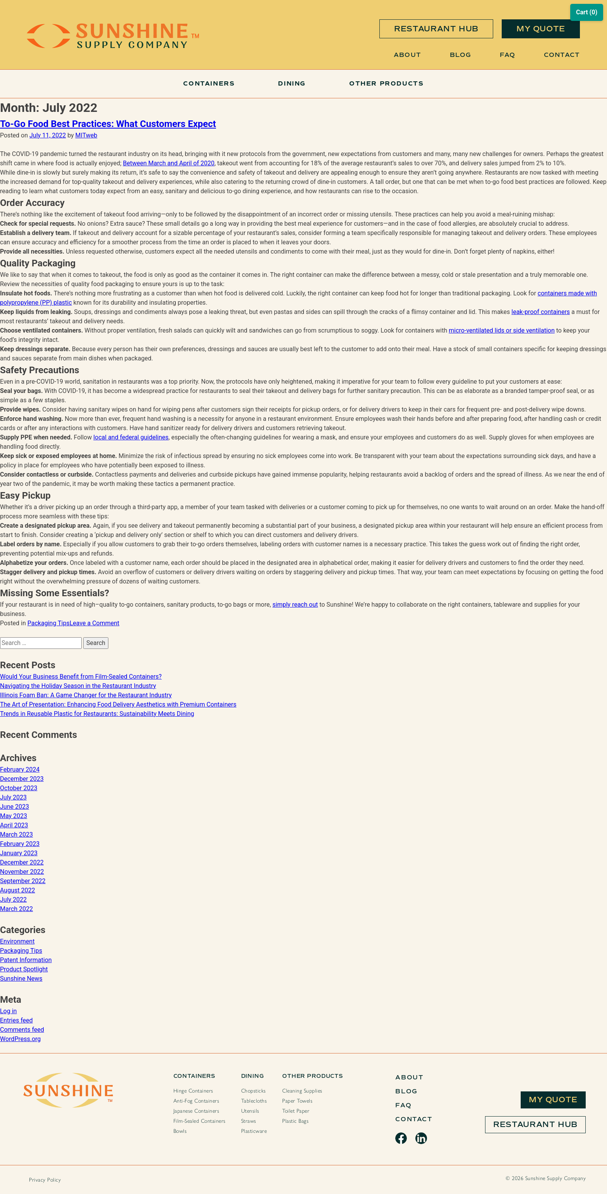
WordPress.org (20, 1039)
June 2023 (14, 806)
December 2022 (22, 862)
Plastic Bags (295, 1121)
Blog (461, 54)
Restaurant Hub (535, 1124)
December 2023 (22, 778)
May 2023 (13, 816)
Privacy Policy (45, 1180)
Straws (248, 1121)
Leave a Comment (95, 623)
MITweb (86, 135)
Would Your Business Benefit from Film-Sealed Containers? (81, 676)
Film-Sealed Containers (199, 1121)
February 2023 (19, 843)
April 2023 (14, 825)
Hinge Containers (193, 1091)
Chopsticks (253, 1091)
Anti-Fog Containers (196, 1101)
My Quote (553, 1100)
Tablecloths (254, 1101)
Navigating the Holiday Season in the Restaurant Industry (78, 686)
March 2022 (16, 909)
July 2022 (13, 899)
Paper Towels (297, 1101)
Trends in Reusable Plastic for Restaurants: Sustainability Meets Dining (97, 713)
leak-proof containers (540, 312)
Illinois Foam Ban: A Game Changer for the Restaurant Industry (86, 695)
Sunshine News (21, 978)
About (407, 54)
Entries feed (16, 1020)
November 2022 (22, 871)
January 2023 (19, 853)
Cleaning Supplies (302, 1091)
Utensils (250, 1111)
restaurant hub (436, 29)
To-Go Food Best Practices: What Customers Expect (108, 123)
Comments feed (22, 1029)
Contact (562, 54)
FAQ (507, 54)
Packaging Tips (48, 623)
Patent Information (26, 960)
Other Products (386, 83)
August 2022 (17, 890)
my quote (540, 29)
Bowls (180, 1131)
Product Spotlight (24, 969)
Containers (209, 83)
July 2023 (13, 797)
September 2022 (23, 881)
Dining (292, 83)
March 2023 (16, 834)
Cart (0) (586, 12)
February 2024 (19, 769)
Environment (17, 941)
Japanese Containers (196, 1111)
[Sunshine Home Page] (113, 46)
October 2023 (18, 788)
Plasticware (254, 1131)
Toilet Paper (295, 1111)
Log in (8, 1011)
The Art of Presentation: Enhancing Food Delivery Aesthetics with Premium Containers (118, 704)
